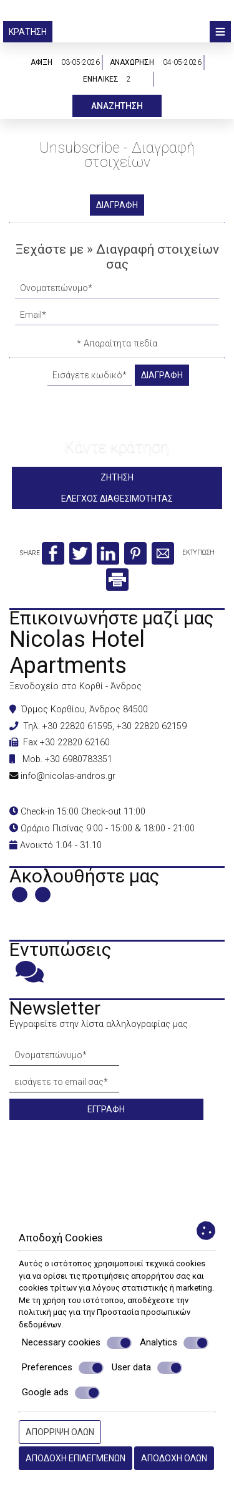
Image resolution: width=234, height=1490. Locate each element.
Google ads (61, 1393)
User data (147, 1368)
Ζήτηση (117, 477)
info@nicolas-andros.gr (68, 776)
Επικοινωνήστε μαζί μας (111, 618)
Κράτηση (28, 32)
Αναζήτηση (117, 106)
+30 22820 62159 (152, 726)
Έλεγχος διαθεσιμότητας (117, 499)
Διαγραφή (117, 205)
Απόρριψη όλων (60, 1432)
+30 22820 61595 (77, 726)
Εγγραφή (106, 1109)
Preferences (63, 1368)
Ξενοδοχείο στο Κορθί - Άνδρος (75, 686)
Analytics (174, 1343)
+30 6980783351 (78, 759)
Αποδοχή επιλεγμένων (75, 1458)
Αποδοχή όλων (174, 1458)
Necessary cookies (77, 1343)
